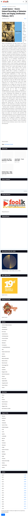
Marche (3, 438)
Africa (3, 395)
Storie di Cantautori (5, 374)
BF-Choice (4, 331)
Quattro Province (5, 449)
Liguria (3, 433)
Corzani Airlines (5, 338)
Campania (4, 422)
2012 (14, 479)
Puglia (3, 447)
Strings (3, 376)
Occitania (4, 442)
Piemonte (4, 445)
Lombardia (4, 436)
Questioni (4, 369)
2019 (14, 495)
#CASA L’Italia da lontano (7, 324)
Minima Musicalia (5, 358)
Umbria (3, 462)
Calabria (3, 420)
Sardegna (4, 454)
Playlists (3, 367)
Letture (3, 354)
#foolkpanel (4, 327)
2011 (14, 477)
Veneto (3, 467)
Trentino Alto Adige (5, 460)
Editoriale (4, 342)
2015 (14, 486)
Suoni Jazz (4, 378)
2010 (14, 475)
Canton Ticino (4, 425)
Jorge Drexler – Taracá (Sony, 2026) (19, 160)
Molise (3, 440)
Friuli (3, 429)
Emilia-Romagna (5, 427)
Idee (3, 349)
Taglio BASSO (4, 380)
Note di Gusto (4, 362)
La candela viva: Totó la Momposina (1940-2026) (7, 160)
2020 (14, 497)
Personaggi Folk (5, 365)
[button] (1, 2)
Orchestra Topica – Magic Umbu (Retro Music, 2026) (7, 172)
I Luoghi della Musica (6, 347)
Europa (3, 399)
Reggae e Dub (4, 371)
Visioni (3, 387)
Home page (4, 6)
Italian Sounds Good (6, 351)
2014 (14, 484)
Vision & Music (5, 385)
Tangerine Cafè (5, 383)
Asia (3, 397)
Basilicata (4, 418)
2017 (14, 490)
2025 (14, 508)
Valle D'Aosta (4, 465)
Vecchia (25, 191)
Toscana (3, 458)
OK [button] (3, 514)
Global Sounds (5, 401)
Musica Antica (4, 360)
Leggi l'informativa (4, 511)
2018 (14, 493)
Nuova (2, 191)
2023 (14, 504)
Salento (3, 451)
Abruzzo (3, 416)
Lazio (3, 431)
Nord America (4, 403)
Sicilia (3, 456)
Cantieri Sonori (5, 333)
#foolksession (4, 329)
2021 (14, 499)
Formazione (4, 345)
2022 (14, 502)
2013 (14, 481)
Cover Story (4, 340)
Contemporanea (5, 336)
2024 (14, 506)
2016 (14, 488)
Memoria (3, 356)
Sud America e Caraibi (11, 6)
